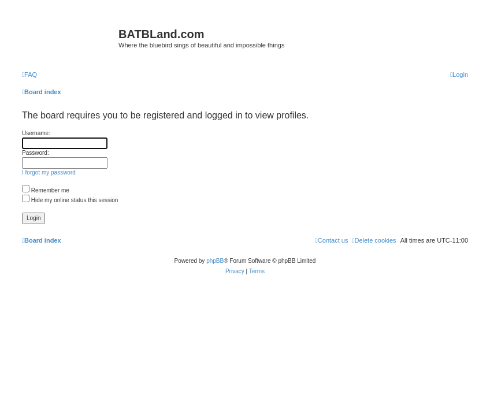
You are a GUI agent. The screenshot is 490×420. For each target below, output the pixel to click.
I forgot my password (49, 172)
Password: (35, 153)
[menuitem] (29, 74)
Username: (36, 133)
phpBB (215, 261)
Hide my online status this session (70, 200)
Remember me (45, 190)
